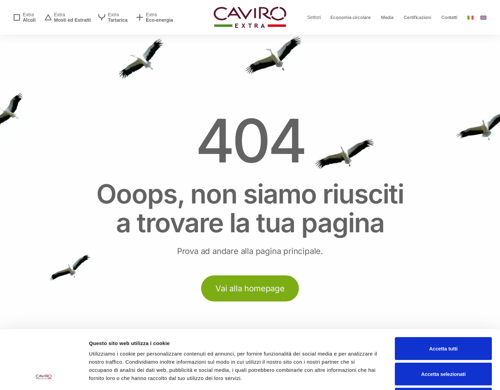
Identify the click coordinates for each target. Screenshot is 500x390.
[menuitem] (470, 17)
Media (387, 17)
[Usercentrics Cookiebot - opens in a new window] (44, 377)
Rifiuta (443, 344)
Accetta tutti (443, 293)
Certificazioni (417, 17)
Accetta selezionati (443, 319)
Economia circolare (350, 17)
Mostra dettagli (357, 376)
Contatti (449, 17)
